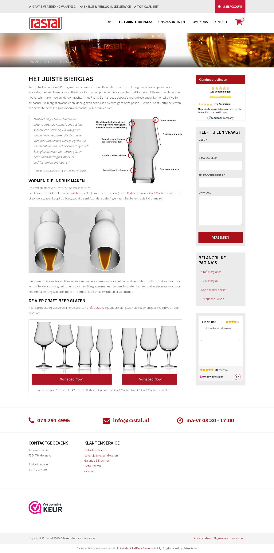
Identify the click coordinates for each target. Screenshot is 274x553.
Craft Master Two (134, 193)
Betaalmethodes (95, 450)
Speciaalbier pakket (214, 290)
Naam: (202, 140)
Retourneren (92, 466)
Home (108, 22)
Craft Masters (95, 307)
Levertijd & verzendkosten (101, 455)
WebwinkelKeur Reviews (138, 548)
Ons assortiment (172, 22)
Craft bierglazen (211, 272)
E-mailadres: (207, 157)
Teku (58, 193)
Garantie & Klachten (97, 460)
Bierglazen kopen (212, 299)
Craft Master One (80, 193)
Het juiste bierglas (136, 22)
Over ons (200, 22)
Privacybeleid (202, 538)
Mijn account (232, 7)
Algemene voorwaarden (229, 538)
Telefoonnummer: (211, 175)
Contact (220, 22)
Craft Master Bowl (161, 193)
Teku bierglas (209, 280)
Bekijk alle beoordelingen (220, 97)
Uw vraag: (205, 192)
